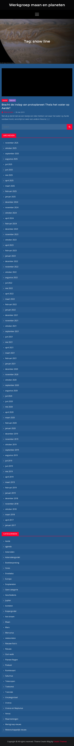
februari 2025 (11, 191)
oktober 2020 (11, 380)
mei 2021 (9, 342)
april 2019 (9, 477)
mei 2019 (9, 471)
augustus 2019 (11, 455)
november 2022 (11, 266)
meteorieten (10, 638)
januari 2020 (10, 428)
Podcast (8, 665)
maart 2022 (10, 299)
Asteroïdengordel (12, 557)
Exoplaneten (10, 584)
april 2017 (9, 520)
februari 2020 (11, 423)
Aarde (5, 100)
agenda (8, 546)
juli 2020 (8, 396)
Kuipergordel (10, 611)
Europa (8, 579)
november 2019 (11, 439)
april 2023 (9, 245)
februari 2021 (11, 358)
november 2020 (11, 374)
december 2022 (11, 261)
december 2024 (11, 202)
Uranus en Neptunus (14, 708)
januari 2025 (10, 196)
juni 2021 (9, 337)
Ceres (7, 568)
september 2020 (12, 385)
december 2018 (11, 498)
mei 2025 (9, 175)
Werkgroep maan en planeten (37, 5)
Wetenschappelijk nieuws (15, 729)
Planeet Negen (11, 659)
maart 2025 (10, 186)
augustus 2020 (11, 390)
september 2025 (12, 153)
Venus (7, 713)
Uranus (8, 703)
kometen (9, 606)
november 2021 (11, 320)
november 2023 (11, 234)
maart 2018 (10, 514)
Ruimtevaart (10, 670)
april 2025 (9, 180)
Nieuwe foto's (11, 643)
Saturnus (9, 676)
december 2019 (11, 433)
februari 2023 (11, 250)
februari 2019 (11, 487)
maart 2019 (10, 482)
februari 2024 (11, 223)
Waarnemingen (11, 719)
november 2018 (11, 504)
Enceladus (9, 573)
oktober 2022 (11, 272)
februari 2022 (11, 304)
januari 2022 (10, 310)
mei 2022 (9, 288)
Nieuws (12, 100)
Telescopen (10, 681)
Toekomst (9, 686)
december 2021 (11, 315)
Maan (7, 622)
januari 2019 (10, 493)
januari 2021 (10, 363)
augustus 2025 (11, 159)
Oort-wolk (9, 654)
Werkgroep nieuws (13, 724)
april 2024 (9, 218)
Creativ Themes (60, 741)
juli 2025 (8, 164)
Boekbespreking (12, 562)
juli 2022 (8, 283)
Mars (7, 627)
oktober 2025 (11, 148)
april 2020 (9, 412)
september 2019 (12, 450)
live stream (9, 616)
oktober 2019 (11, 444)
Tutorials (9, 692)
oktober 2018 (11, 509)
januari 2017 (10, 525)
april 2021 (9, 347)
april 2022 (9, 293)
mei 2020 (9, 407)
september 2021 (12, 331)
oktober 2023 (11, 240)
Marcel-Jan (8, 112)
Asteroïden (9, 552)
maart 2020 (10, 417)
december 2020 (11, 369)
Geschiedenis (10, 595)
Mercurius (9, 633)
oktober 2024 (11, 213)
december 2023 (11, 229)
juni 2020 (9, 401)
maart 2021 (10, 353)
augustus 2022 (11, 277)
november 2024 (11, 207)
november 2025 (11, 143)
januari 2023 (10, 256)
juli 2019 (8, 460)
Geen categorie (11, 589)
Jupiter (8, 600)
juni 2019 (9, 466)
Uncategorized (11, 697)
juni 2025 (9, 169)
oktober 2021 (11, 326)
